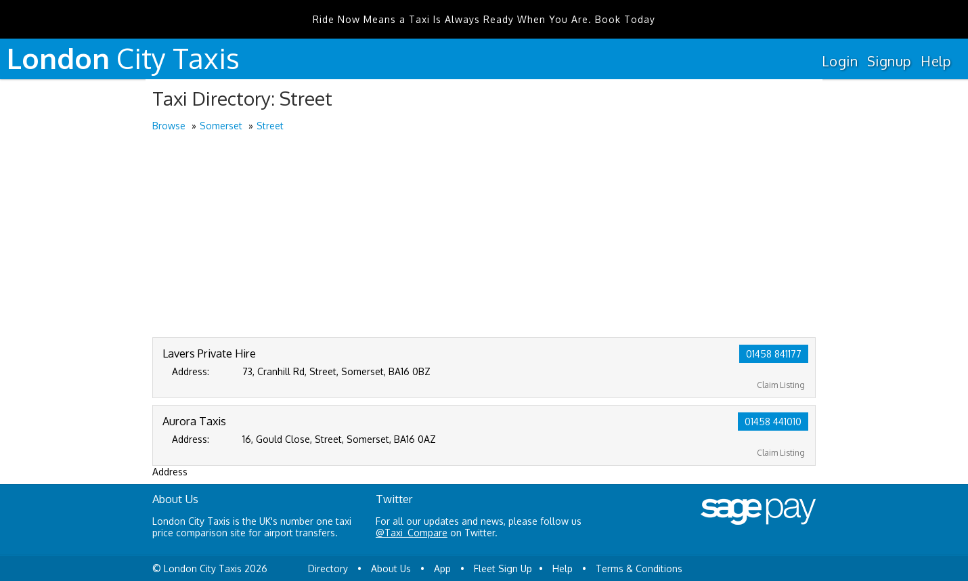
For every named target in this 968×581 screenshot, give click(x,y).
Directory (328, 568)
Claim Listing (781, 385)
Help (936, 61)
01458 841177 (773, 354)
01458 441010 (773, 421)
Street (270, 125)
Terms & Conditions (639, 568)
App (442, 568)
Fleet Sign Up (503, 568)
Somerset (221, 125)
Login (840, 61)
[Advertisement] (484, 235)
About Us (391, 568)
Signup (889, 61)
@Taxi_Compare (411, 532)
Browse (168, 125)
